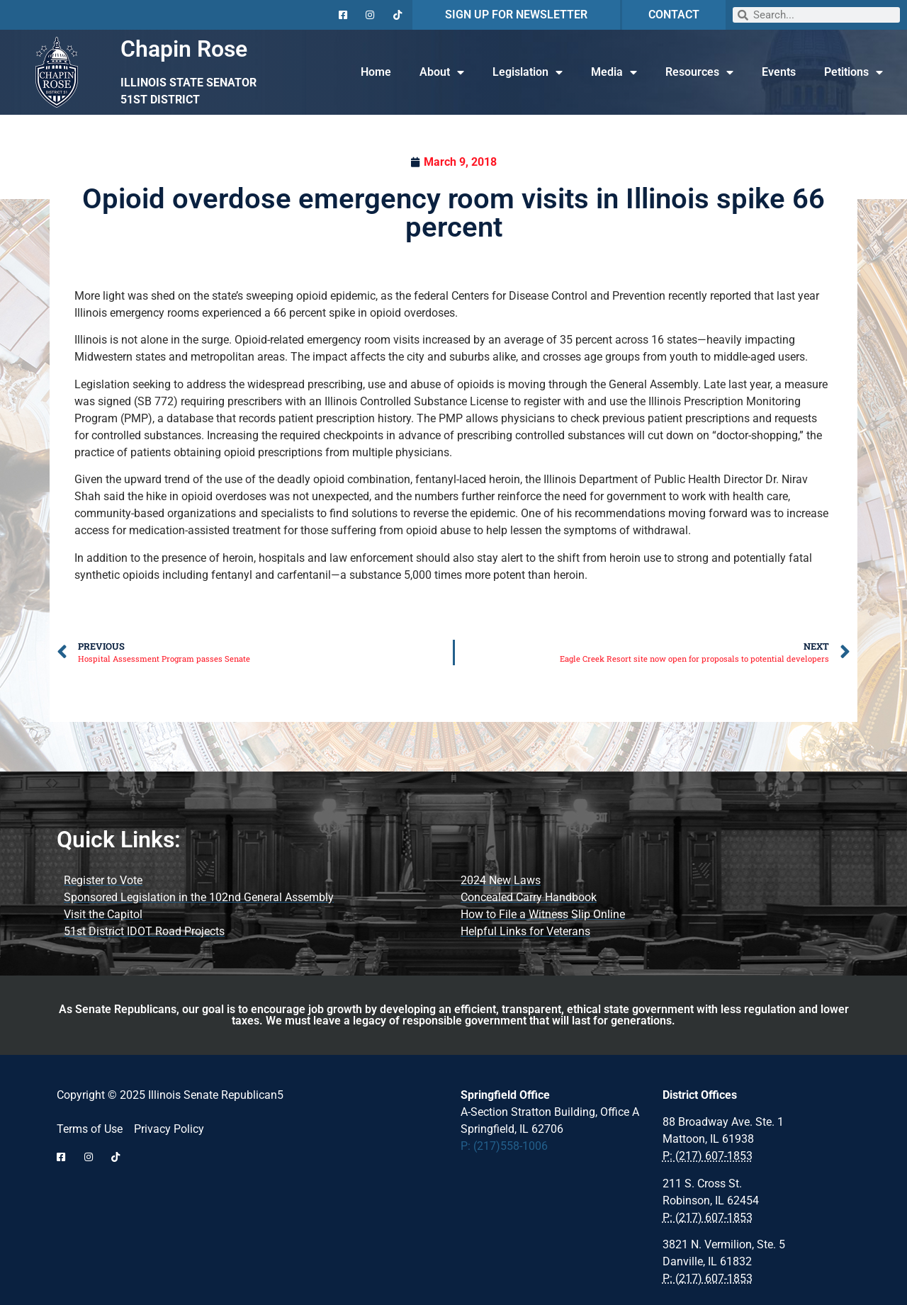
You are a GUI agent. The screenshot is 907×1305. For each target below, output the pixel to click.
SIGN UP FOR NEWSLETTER (516, 14)
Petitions (853, 72)
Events (779, 72)
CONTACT (673, 14)
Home (376, 72)
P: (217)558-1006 (504, 1146)
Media (614, 72)
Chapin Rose (183, 48)
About (441, 72)
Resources (699, 72)
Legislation (527, 72)
